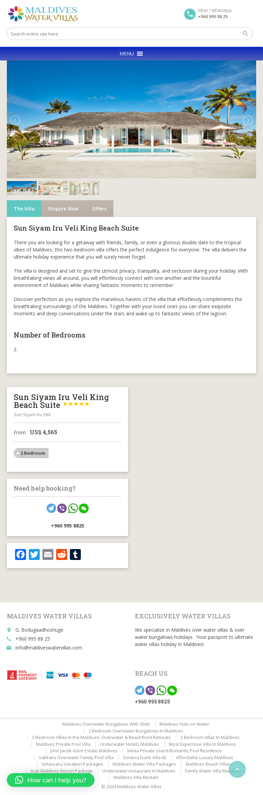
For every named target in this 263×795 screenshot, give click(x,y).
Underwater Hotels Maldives (129, 744)
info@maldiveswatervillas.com (48, 647)
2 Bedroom (33, 453)
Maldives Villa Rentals (136, 777)
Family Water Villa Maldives (213, 771)
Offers (99, 208)
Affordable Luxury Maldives (204, 757)
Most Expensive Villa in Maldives (202, 744)
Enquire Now (63, 208)
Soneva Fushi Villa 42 (144, 757)
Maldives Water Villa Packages (144, 764)
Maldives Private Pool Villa (63, 744)
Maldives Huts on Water (184, 724)
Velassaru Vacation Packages (72, 764)
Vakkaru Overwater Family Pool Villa (76, 757)
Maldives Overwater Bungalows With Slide (106, 724)
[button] (127, 53)
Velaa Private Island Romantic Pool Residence (174, 751)
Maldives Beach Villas (208, 764)
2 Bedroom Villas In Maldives (210, 737)
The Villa (24, 208)
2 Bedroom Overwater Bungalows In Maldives (136, 731)
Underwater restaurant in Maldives (138, 771)
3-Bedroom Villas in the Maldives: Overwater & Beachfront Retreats (101, 737)
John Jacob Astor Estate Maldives (83, 751)
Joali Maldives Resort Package (62, 771)
